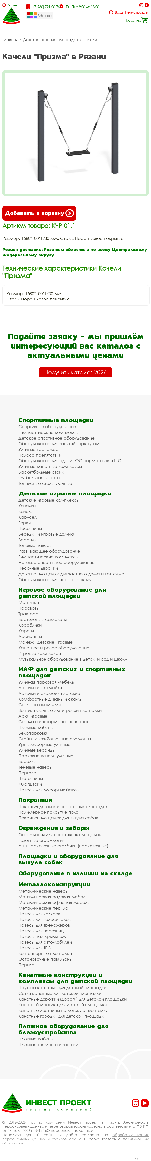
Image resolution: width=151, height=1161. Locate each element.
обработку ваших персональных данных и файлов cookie (75, 1136)
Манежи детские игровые (45, 642)
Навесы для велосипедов (44, 919)
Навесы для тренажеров (44, 925)
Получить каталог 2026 (75, 372)
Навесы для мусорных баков (48, 790)
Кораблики (30, 625)
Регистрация (137, 12)
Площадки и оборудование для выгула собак (68, 859)
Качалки (27, 506)
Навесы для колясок (39, 914)
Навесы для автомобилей (45, 942)
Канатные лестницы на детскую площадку (63, 1010)
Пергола (27, 773)
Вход (119, 12)
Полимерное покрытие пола (48, 812)
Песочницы (30, 528)
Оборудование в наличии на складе (75, 873)
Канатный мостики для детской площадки (62, 1005)
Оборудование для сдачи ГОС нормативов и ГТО (69, 460)
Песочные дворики (38, 568)
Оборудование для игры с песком (54, 579)
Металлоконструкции (54, 884)
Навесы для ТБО (34, 948)
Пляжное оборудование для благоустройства (63, 1029)
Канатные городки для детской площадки (62, 1016)
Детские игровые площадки (50, 39)
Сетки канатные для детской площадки (59, 993)
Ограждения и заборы (54, 828)
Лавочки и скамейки (40, 688)
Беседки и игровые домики (46, 534)
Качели (90, 39)
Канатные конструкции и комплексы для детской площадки (75, 978)
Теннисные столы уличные (45, 483)
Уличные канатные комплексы (50, 466)
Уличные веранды (36, 750)
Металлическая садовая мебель (52, 897)
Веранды (27, 540)
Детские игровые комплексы (48, 500)
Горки (24, 523)
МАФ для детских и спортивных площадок (71, 672)
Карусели (28, 517)
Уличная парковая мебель (46, 682)
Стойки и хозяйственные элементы (54, 739)
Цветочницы (30, 778)
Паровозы (28, 608)
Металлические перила (43, 908)
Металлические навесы (43, 891)
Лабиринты (30, 636)
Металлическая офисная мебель (53, 902)
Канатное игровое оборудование (53, 648)
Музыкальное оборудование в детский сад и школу (72, 659)
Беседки (27, 761)
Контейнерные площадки (45, 953)
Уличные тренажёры (39, 449)
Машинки (28, 602)
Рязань (12, 5)
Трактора (28, 614)
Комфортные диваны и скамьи (51, 699)
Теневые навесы (35, 545)
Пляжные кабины (35, 727)
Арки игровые (32, 716)
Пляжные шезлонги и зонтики (48, 1044)
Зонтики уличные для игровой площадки (60, 710)
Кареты (26, 631)
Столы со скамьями (39, 705)
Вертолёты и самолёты (42, 619)
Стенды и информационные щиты (54, 722)
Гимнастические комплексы (48, 432)
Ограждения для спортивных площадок (59, 834)
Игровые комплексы (39, 653)
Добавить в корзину (39, 213)
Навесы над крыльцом (42, 936)
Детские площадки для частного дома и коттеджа (71, 574)
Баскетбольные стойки (42, 472)
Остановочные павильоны (45, 959)
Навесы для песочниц (41, 931)
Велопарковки (33, 733)
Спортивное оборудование (47, 426)
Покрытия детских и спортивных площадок (63, 806)
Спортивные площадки (55, 420)
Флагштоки (30, 784)
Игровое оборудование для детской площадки (62, 592)
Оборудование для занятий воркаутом (59, 443)
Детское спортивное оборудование (56, 438)
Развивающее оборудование (49, 551)
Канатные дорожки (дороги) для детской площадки (72, 999)
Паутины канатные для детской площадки (62, 987)
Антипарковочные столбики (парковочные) (63, 846)
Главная (10, 39)
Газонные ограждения (41, 840)
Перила (26, 965)
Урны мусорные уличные (44, 744)
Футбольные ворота (39, 477)
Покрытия (35, 800)
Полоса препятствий (39, 455)
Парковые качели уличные (45, 756)
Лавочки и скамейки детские (49, 693)
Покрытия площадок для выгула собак (58, 818)
